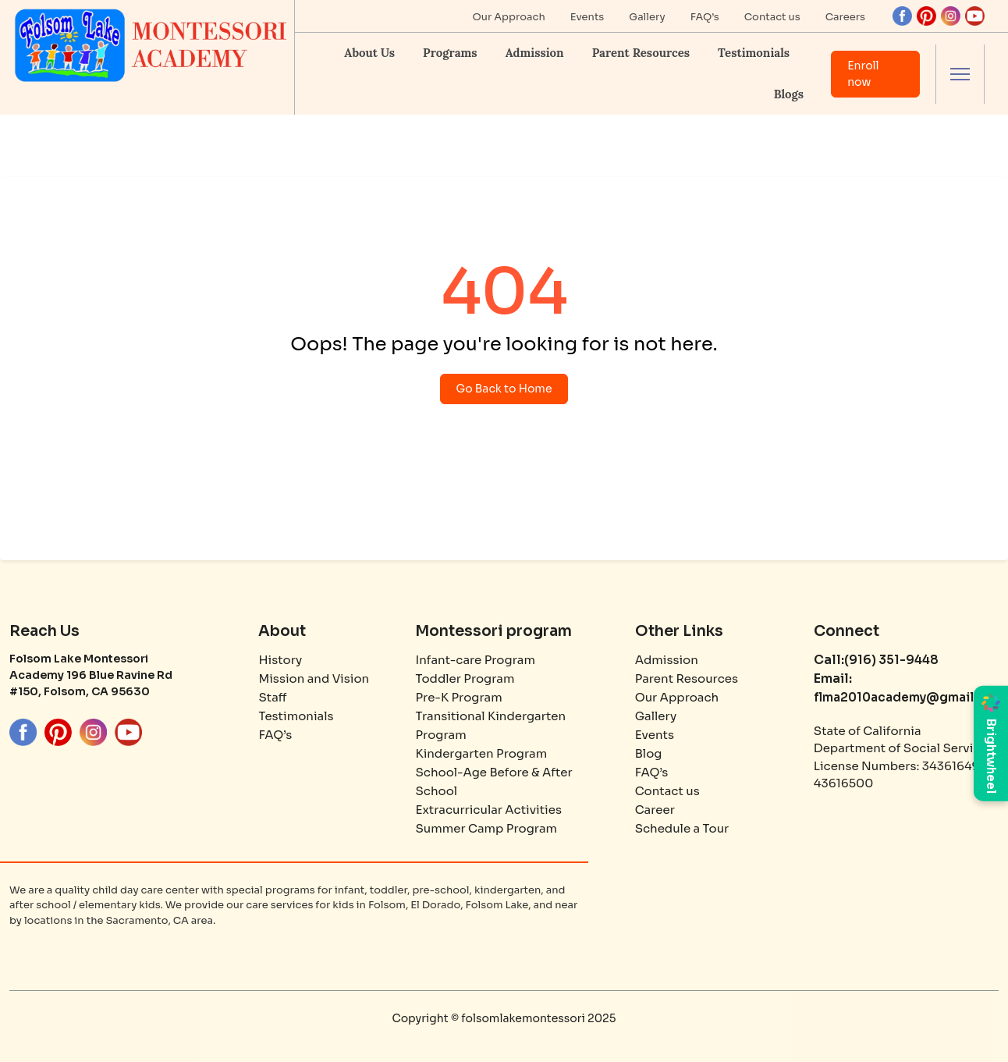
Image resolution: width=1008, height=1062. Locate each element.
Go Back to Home (504, 389)
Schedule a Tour (682, 828)
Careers (845, 16)
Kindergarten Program (481, 753)
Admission (535, 52)
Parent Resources (641, 52)
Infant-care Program (474, 659)
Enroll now (863, 74)
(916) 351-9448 (891, 659)
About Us (369, 52)
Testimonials (754, 52)
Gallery (647, 16)
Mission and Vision (313, 678)
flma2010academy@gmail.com (909, 697)
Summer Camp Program (486, 828)
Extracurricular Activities (488, 809)
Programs (450, 52)
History (280, 659)
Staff (272, 697)
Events (587, 16)
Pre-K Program (458, 697)
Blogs (789, 94)
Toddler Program (464, 678)
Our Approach (509, 16)
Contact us (772, 16)
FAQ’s (704, 16)
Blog (648, 753)
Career (655, 809)
